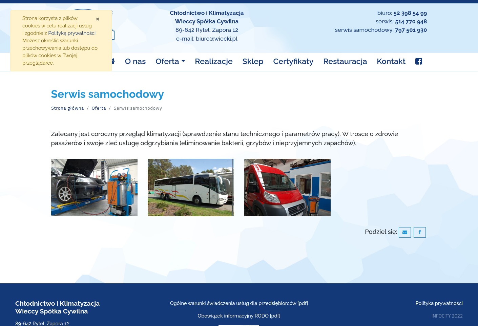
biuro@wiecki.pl (216, 38)
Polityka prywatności (439, 303)
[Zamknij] (98, 19)
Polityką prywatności (72, 33)
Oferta (99, 108)
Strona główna (67, 108)
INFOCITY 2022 (447, 316)
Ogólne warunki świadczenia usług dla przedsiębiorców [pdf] (239, 303)
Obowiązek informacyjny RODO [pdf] (239, 316)
